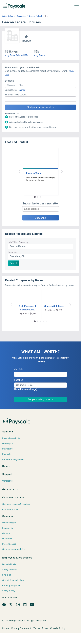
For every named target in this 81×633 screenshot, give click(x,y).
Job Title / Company (18, 242)
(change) (22, 90)
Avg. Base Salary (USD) (16, 55)
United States (7, 16)
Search (13, 263)
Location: (9, 80)
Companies (21, 16)
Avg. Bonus (39, 55)
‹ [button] (19, 171)
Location (12, 252)
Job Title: (19, 369)
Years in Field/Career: (16, 94)
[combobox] (40, 85)
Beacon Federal (35, 16)
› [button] (62, 171)
